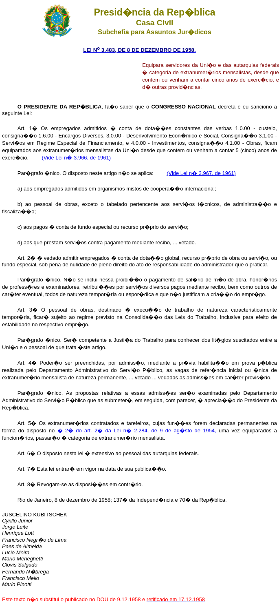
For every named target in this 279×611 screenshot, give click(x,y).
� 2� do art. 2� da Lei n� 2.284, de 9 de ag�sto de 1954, (136, 430)
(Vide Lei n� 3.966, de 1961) (76, 158)
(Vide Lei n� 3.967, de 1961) (201, 173)
